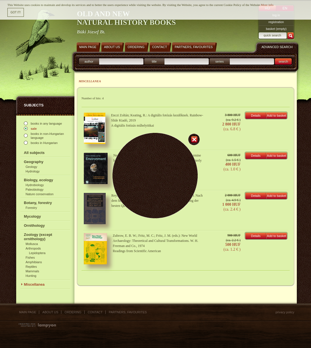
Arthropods (33, 248)
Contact (95, 312)
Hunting (31, 275)
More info (267, 3)
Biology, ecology (38, 180)
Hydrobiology (35, 185)
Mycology (32, 216)
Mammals (32, 271)
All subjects (34, 153)
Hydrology (33, 171)
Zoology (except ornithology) (38, 236)
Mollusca (32, 244)
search (283, 61)
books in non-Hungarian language (47, 135)
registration (276, 22)
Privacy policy (284, 312)
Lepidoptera (37, 253)
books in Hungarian (44, 143)
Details (256, 115)
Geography (33, 162)
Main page (27, 312)
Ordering (72, 312)
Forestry (31, 207)
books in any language (46, 123)
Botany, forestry (38, 203)
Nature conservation (39, 194)
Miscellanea (34, 284)
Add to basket (276, 115)
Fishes (30, 257)
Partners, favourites (128, 312)
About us (50, 312)
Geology (31, 166)
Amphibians (34, 262)
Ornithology (34, 225)
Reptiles (31, 266)
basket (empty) (276, 28)
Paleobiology (34, 189)
